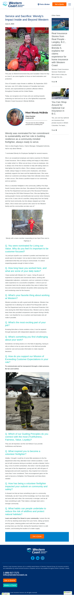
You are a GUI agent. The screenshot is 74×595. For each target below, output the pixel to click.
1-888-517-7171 (11, 572)
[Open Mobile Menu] (69, 4)
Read (54, 82)
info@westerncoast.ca (15, 574)
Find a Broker (44, 4)
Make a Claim (10, 585)
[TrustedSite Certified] (67, 593)
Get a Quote (59, 4)
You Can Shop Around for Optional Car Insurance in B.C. (59, 108)
